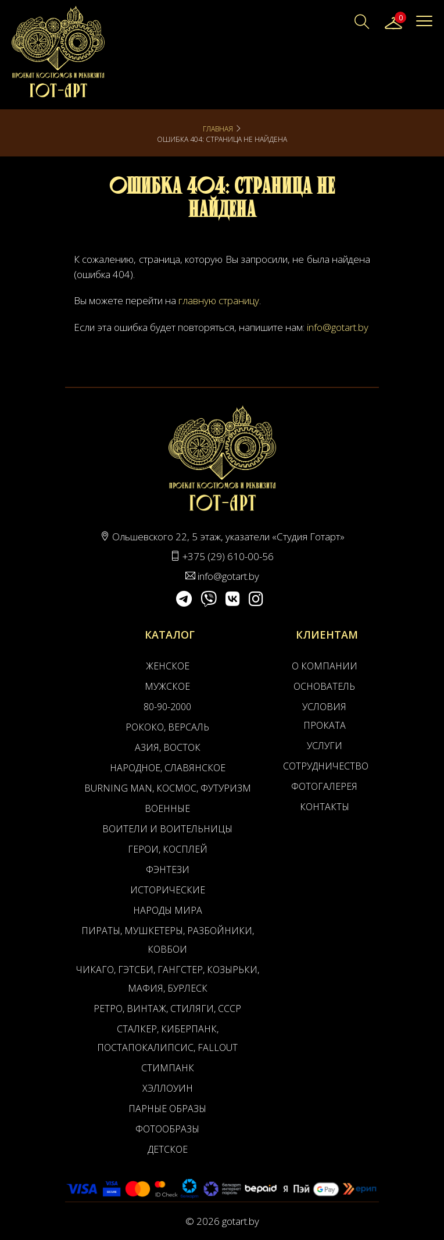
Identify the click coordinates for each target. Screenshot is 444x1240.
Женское (167, 666)
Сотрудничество (324, 766)
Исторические (167, 889)
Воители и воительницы (167, 828)
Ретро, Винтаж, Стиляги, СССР (167, 1008)
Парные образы (167, 1108)
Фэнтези (167, 869)
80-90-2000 (167, 706)
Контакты (324, 806)
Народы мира (167, 910)
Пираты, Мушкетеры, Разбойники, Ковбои (167, 940)
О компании (324, 666)
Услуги (324, 745)
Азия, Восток (167, 747)
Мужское (167, 686)
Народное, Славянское (167, 767)
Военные (167, 808)
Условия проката (324, 716)
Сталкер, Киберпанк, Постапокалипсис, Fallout (167, 1038)
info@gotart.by (337, 327)
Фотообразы (167, 1129)
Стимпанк (167, 1067)
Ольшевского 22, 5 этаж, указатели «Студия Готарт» (228, 536)
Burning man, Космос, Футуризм (167, 788)
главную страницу (218, 300)
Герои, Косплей (167, 849)
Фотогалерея (324, 786)
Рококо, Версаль (167, 727)
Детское (168, 1149)
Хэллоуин (167, 1088)
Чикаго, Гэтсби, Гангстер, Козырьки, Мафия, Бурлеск (167, 979)
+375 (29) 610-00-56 (228, 556)
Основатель (324, 686)
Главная (218, 129)
